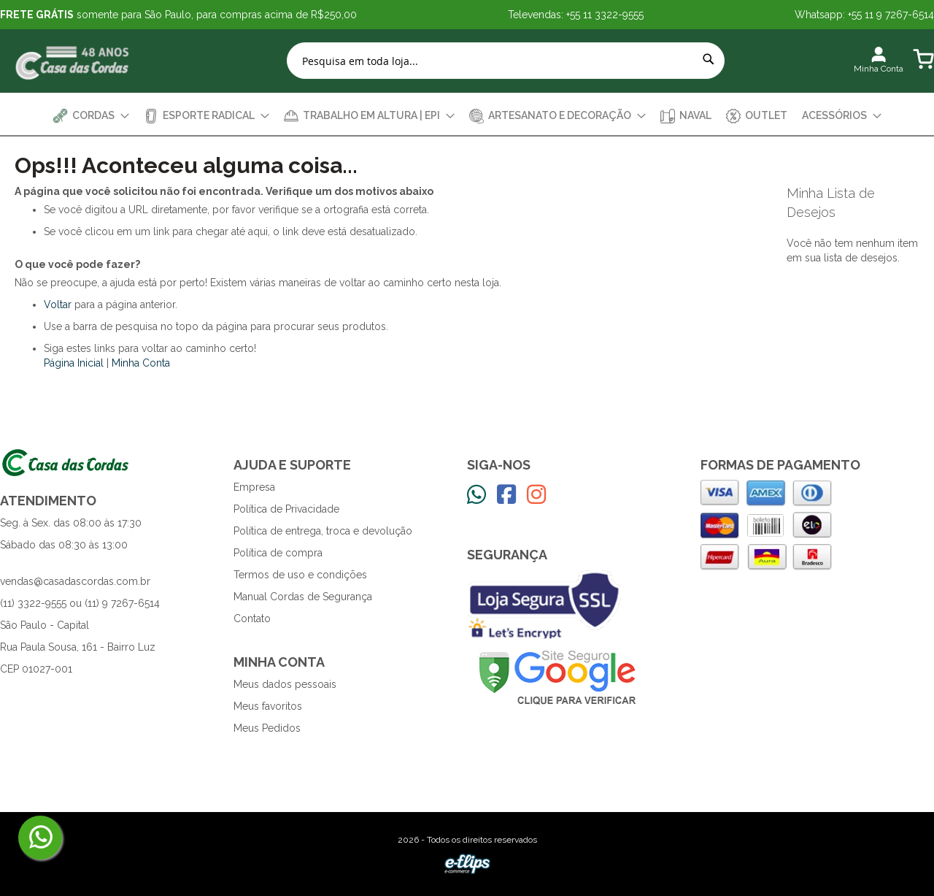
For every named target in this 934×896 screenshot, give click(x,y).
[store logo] (73, 61)
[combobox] (506, 60)
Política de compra (278, 553)
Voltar (58, 304)
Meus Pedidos (267, 728)
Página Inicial (74, 363)
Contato (252, 618)
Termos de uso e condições (300, 575)
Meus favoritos (268, 706)
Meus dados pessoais (285, 684)
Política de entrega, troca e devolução (323, 531)
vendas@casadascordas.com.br (75, 581)
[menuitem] (91, 115)
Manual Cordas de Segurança (303, 596)
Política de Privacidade (286, 509)
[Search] (708, 59)
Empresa (254, 487)
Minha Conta (141, 363)
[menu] (467, 115)
